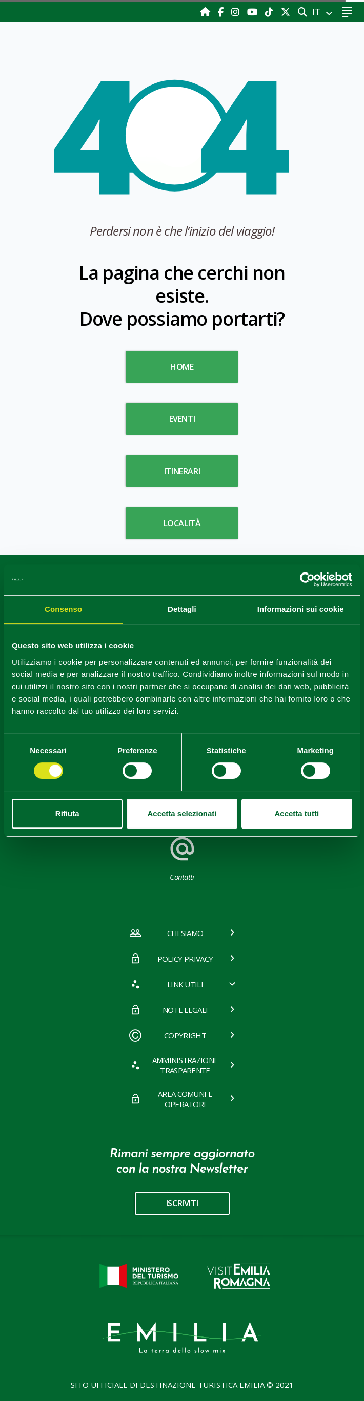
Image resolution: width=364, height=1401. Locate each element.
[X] (285, 12)
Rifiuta (67, 813)
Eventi (182, 418)
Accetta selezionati (181, 813)
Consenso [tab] (63, 609)
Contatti (182, 857)
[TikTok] (270, 12)
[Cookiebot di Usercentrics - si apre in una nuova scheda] (307, 579)
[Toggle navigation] (346, 12)
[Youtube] (253, 12)
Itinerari (182, 471)
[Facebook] (222, 12)
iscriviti (182, 1203)
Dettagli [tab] (182, 609)
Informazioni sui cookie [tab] (300, 609)
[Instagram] (236, 12)
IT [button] (317, 12)
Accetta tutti (296, 813)
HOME (181, 366)
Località (182, 523)
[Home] (206, 12)
